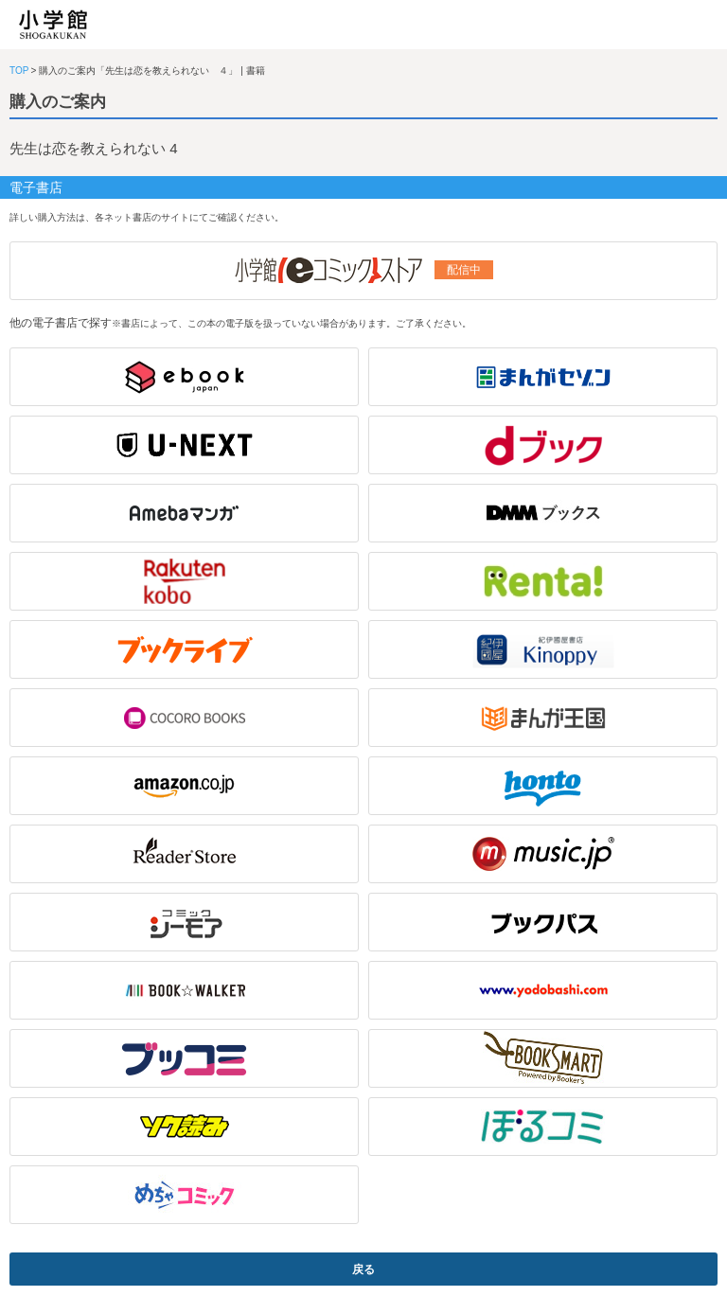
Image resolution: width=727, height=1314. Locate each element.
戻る (363, 1269)
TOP (18, 70)
